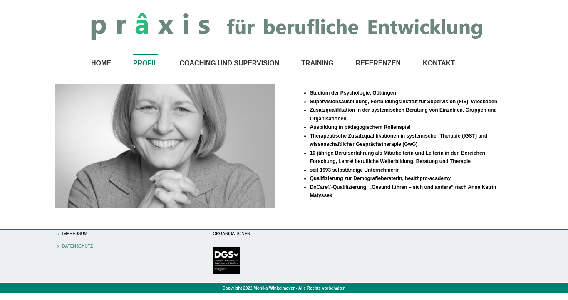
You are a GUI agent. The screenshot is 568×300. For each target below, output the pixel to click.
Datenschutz (77, 246)
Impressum (75, 234)
